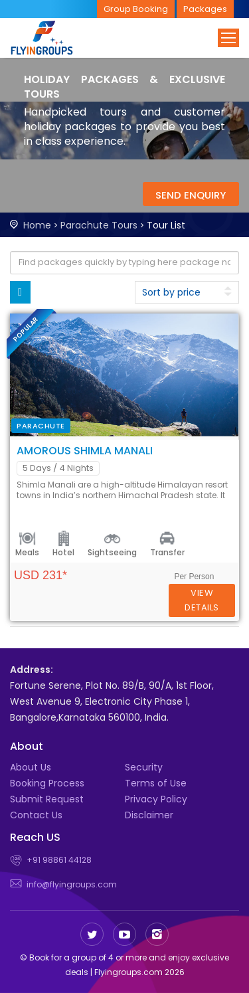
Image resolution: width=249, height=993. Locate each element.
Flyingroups (53, 37)
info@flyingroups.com (72, 884)
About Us (30, 767)
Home (37, 225)
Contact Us (36, 815)
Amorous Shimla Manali (85, 450)
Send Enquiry (190, 195)
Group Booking (136, 9)
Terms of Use (156, 783)
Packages (205, 9)
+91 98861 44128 (59, 859)
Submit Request (47, 799)
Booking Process (47, 783)
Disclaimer (149, 815)
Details (202, 600)
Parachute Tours (98, 225)
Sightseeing (112, 552)
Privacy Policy (156, 799)
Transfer (167, 552)
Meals (27, 552)
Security (144, 767)
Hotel (63, 552)
